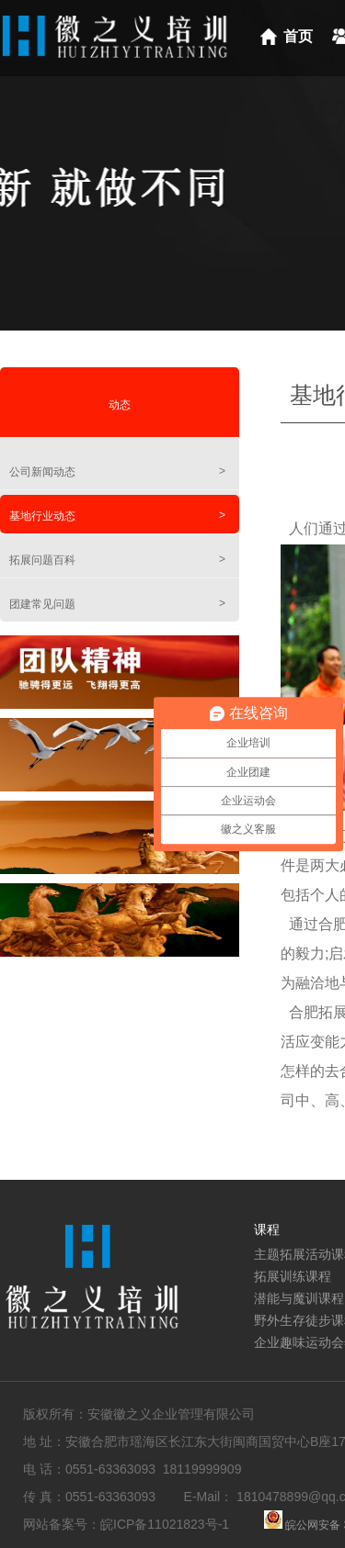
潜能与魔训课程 (299, 1298)
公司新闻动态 (117, 471)
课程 (267, 1229)
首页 (298, 36)
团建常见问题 (117, 604)
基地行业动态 (117, 515)
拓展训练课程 (292, 1276)
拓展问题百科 (117, 559)
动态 (120, 404)
